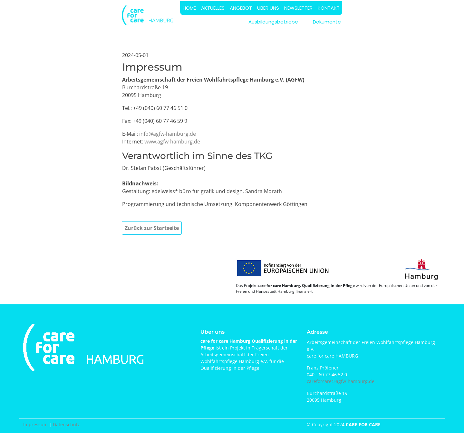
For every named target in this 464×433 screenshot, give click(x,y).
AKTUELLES (213, 8)
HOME (189, 8)
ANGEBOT (241, 8)
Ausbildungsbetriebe (273, 21)
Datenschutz (66, 424)
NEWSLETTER (298, 8)
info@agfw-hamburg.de (167, 133)
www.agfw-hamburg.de (172, 141)
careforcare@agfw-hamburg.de (340, 381)
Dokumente (327, 21)
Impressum (35, 424)
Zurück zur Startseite (152, 227)
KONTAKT (329, 8)
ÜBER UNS (268, 8)
